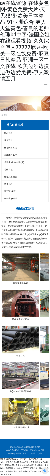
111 (25, 133)
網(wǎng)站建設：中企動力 (19, 453)
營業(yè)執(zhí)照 (37, 450)
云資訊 (39, 453)
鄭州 (33, 453)
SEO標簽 (24, 450)
